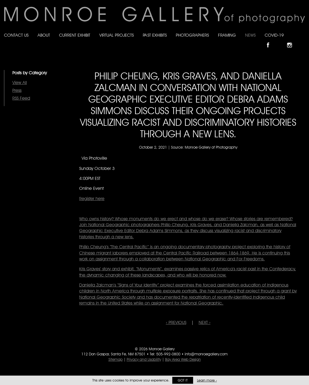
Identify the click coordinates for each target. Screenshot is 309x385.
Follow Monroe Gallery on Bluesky (281, 40)
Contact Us (16, 35)
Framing (227, 35)
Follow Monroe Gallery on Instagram (291, 40)
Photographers (192, 35)
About (44, 35)
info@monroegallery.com (206, 354)
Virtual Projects (116, 35)
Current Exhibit (74, 35)
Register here (91, 198)
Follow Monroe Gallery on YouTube (302, 40)
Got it (183, 380)
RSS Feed (21, 98)
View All (19, 82)
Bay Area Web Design (183, 359)
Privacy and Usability (144, 359)
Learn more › (207, 380)
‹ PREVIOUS (176, 322)
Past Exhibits (155, 35)
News (250, 35)
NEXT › (204, 322)
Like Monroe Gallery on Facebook (270, 40)
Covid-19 (274, 35)
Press (16, 90)
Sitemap (115, 359)
